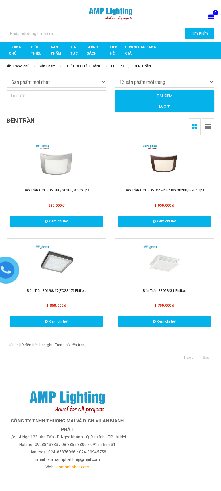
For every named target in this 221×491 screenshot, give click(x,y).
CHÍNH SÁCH (92, 50)
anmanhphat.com (72, 467)
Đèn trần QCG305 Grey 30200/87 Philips (56, 190)
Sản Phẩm (47, 66)
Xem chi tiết (56, 221)
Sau (206, 357)
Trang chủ (15, 50)
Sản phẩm (56, 50)
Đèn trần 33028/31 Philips (164, 290)
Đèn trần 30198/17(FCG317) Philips (56, 290)
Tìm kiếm (164, 96)
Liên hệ (114, 50)
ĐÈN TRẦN (142, 66)
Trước (188, 357)
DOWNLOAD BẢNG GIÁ (140, 50)
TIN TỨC (74, 50)
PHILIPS (117, 66)
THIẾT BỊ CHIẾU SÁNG (83, 66)
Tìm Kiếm (199, 33)
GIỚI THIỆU (36, 50)
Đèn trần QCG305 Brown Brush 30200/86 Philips (164, 190)
